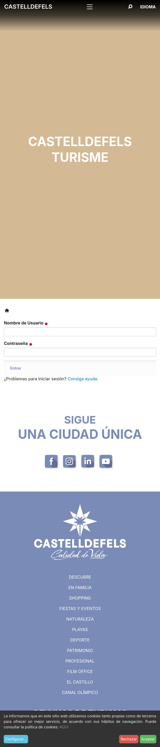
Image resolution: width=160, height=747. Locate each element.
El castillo (80, 682)
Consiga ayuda (82, 378)
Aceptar (148, 739)
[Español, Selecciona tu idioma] (148, 7)
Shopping (80, 598)
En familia (80, 587)
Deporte (80, 640)
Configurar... (16, 739)
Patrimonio (80, 650)
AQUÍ (64, 727)
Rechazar (129, 739)
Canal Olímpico (80, 692)
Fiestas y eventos (80, 608)
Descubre (80, 577)
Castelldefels (28, 6)
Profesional (80, 661)
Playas (80, 629)
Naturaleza (80, 619)
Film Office (80, 671)
